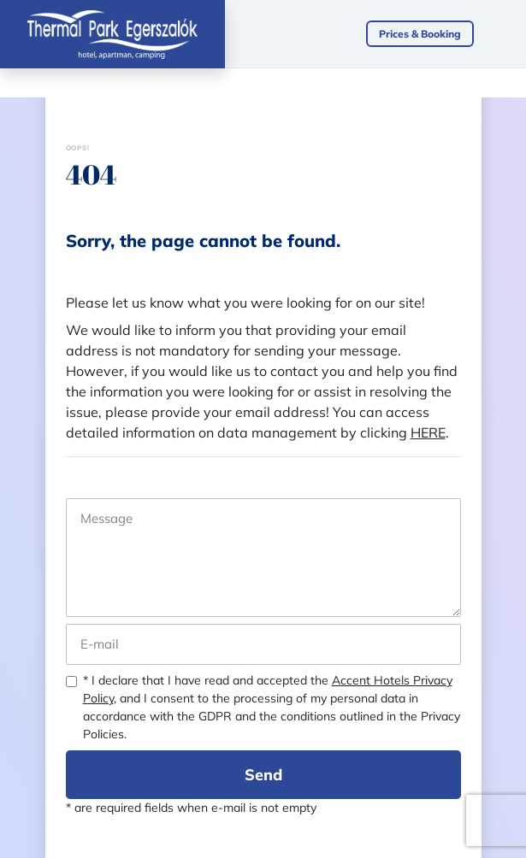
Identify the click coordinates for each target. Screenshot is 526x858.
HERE (428, 432)
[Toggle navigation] (508, 34)
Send (263, 775)
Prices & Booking (420, 33)
